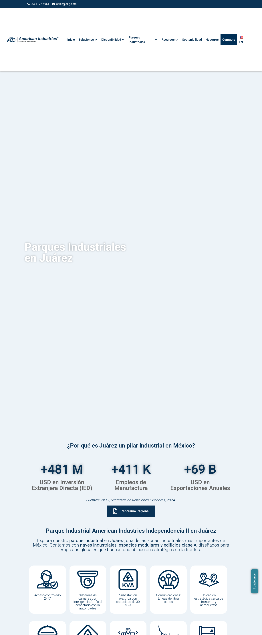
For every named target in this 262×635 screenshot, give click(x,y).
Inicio (71, 39)
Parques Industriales (143, 40)
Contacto (228, 39)
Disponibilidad (112, 39)
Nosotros (212, 39)
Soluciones (88, 39)
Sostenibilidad (192, 39)
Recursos (170, 39)
